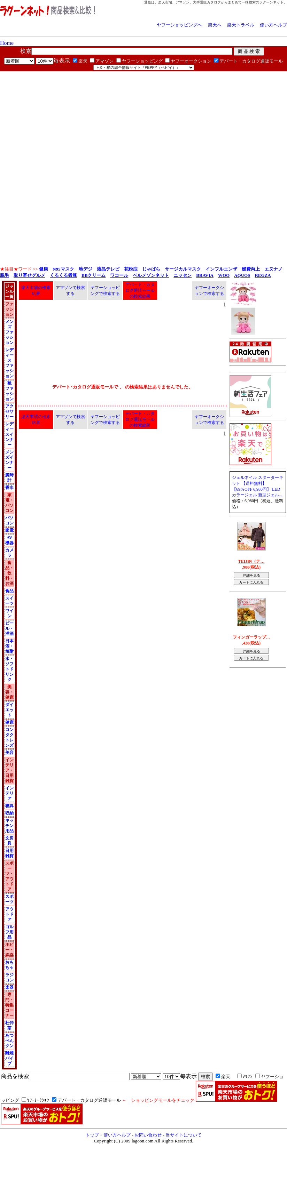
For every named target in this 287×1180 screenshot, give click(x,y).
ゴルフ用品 (9, 932)
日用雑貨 (9, 853)
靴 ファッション (9, 391)
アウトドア (9, 914)
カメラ (9, 553)
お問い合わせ (148, 1135)
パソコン (9, 520)
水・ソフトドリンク (9, 669)
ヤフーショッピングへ (179, 24)
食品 (9, 590)
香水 (9, 487)
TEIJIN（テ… (251, 561)
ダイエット (9, 709)
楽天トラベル (240, 24)
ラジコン (9, 977)
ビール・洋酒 (9, 628)
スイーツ (9, 601)
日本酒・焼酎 (9, 646)
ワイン (9, 613)
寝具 (9, 805)
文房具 (9, 841)
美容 (9, 752)
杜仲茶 (9, 1025)
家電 (9, 530)
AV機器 (9, 540)
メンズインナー (9, 460)
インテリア (9, 793)
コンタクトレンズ (9, 737)
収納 (9, 813)
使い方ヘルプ (273, 24)
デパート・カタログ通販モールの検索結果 (140, 290)
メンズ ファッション (9, 332)
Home (7, 43)
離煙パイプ (9, 1058)
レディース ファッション (9, 362)
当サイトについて (183, 1135)
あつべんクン (9, 1040)
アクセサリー (9, 411)
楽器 (9, 987)
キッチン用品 (9, 825)
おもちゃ (9, 965)
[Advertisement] (81, 120)
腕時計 (9, 478)
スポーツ (9, 899)
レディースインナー (9, 434)
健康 (9, 722)
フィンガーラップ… (251, 637)
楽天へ (215, 24)
